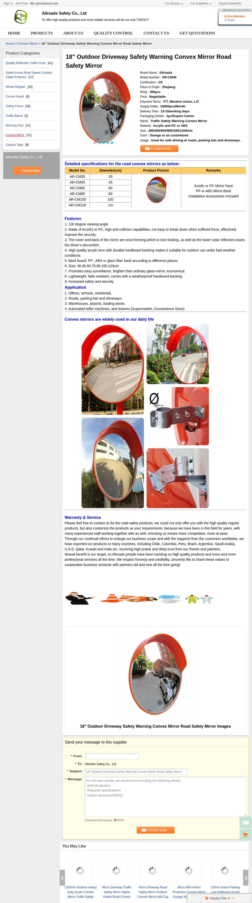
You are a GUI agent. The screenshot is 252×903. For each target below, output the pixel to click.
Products (42, 33)
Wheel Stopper (16, 87)
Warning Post (15, 125)
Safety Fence (15, 106)
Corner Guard (15, 96)
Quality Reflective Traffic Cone (26, 63)
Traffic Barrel (14, 116)
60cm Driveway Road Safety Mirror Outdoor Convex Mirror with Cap (152, 892)
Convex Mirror (28, 43)
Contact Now (30, 170)
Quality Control (113, 33)
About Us (73, 33)
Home (14, 33)
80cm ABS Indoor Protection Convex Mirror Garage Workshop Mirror (189, 892)
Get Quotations (197, 33)
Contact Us (156, 33)
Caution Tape (15, 145)
